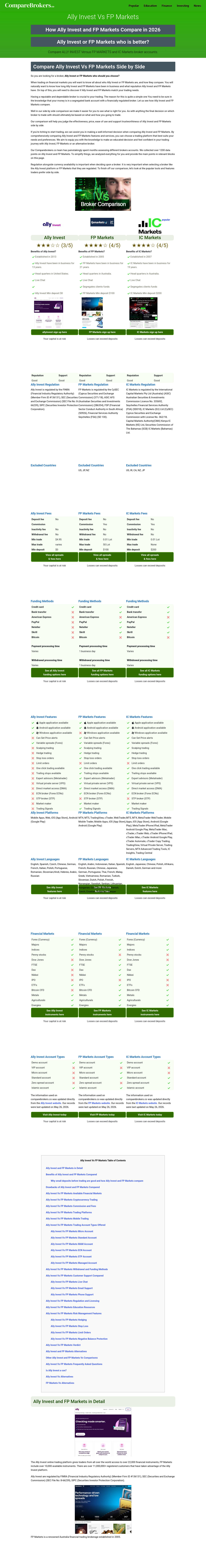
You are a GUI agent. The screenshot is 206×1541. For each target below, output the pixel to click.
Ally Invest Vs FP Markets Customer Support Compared (74, 1275)
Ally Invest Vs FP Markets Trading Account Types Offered (75, 1225)
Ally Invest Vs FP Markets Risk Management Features (74, 1313)
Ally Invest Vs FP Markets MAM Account (72, 1244)
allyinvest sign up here (54, 332)
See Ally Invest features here (55, 889)
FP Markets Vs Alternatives (60, 1383)
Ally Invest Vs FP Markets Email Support (72, 1288)
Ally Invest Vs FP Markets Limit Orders (71, 1332)
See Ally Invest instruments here (54, 1012)
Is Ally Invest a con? (56, 1370)
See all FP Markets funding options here (102, 672)
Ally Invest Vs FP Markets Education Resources (70, 1307)
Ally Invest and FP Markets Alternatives (66, 1351)
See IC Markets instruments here (150, 1012)
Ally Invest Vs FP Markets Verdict (63, 1345)
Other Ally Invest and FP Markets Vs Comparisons (72, 1357)
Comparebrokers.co (30, 5)
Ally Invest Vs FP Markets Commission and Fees (71, 1206)
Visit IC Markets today (150, 1114)
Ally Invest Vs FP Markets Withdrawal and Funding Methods (77, 1269)
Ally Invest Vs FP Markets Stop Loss (69, 1326)
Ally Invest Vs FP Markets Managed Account (74, 1263)
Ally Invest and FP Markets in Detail (64, 1168)
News (197, 5)
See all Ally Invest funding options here (54, 672)
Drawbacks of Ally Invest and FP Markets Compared (73, 1187)
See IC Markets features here (150, 889)
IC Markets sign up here (150, 332)
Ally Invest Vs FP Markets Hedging (69, 1319)
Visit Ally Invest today (54, 1114)
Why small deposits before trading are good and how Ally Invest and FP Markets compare (97, 1181)
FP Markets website (99, 1103)
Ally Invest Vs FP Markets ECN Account (71, 1250)
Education (150, 5)
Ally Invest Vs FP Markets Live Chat (69, 1282)
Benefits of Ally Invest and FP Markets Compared (71, 1174)
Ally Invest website (51, 1103)
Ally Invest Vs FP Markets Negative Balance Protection (79, 1339)
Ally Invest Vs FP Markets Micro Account (72, 1231)
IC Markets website (146, 1103)
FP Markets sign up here (102, 332)
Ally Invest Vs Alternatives (59, 1376)
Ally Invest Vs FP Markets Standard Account (74, 1237)
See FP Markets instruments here (102, 1012)
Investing (183, 5)
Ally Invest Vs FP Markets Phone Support (72, 1294)
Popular (134, 5)
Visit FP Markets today (102, 1114)
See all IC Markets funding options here (150, 672)
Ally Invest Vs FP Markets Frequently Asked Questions (74, 1364)
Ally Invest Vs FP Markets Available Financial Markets (74, 1193)
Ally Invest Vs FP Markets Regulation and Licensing (72, 1301)
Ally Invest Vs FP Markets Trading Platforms (69, 1212)
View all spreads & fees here (54, 557)
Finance (167, 5)
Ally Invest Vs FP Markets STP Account (71, 1256)
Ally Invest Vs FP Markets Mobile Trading (67, 1218)
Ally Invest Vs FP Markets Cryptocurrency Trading (72, 1199)
